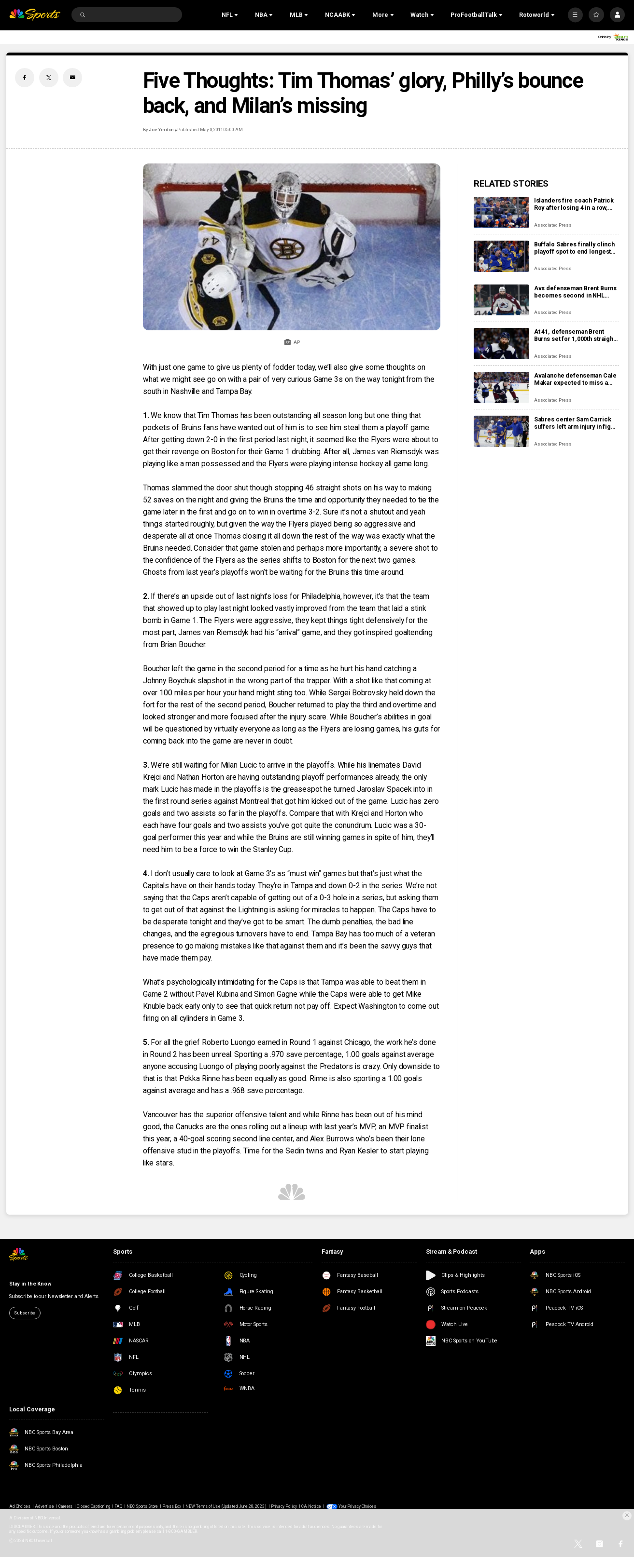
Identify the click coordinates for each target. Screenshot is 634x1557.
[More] (575, 14)
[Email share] (72, 77)
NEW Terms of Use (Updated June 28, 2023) (226, 1506)
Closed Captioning (93, 1506)
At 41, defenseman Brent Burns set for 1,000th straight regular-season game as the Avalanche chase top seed (574, 335)
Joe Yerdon (161, 129)
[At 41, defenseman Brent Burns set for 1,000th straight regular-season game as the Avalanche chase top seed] (501, 343)
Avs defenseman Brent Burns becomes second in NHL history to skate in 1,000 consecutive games (575, 291)
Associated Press (553, 225)
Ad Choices (19, 1506)
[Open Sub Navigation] (237, 15)
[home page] (34, 15)
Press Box (171, 1506)
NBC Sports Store (142, 1506)
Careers (65, 1506)
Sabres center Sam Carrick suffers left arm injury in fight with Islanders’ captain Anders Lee (575, 423)
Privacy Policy (284, 1506)
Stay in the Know (30, 1284)
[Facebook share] (24, 77)
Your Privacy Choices (357, 1506)
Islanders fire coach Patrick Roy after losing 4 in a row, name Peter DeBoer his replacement (574, 204)
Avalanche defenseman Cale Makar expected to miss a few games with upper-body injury (575, 379)
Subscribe (24, 1312)
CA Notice (311, 1506)
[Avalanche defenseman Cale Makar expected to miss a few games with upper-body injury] (501, 387)
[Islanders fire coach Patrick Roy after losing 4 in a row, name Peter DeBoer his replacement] (501, 212)
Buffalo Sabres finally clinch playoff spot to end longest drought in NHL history (574, 248)
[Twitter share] (48, 77)
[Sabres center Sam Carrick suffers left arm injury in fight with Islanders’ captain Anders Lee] (501, 431)
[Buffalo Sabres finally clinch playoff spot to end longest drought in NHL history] (501, 256)
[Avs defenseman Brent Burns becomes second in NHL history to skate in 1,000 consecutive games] (501, 300)
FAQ (118, 1506)
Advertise (44, 1506)
